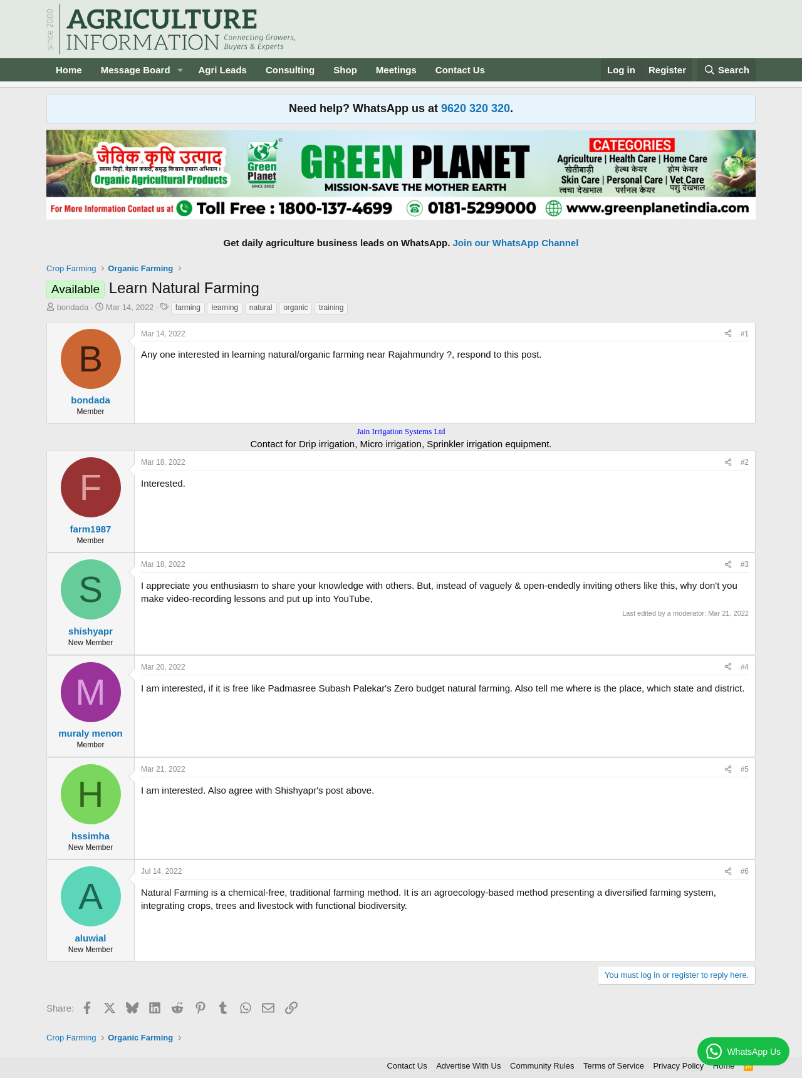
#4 (745, 667)
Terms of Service (613, 1065)
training (331, 307)
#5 (745, 769)
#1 (745, 333)
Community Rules (542, 1065)
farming (187, 307)
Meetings (396, 70)
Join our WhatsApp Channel (516, 242)
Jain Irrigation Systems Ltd (401, 431)
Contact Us (460, 70)
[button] (180, 69)
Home (69, 70)
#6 (745, 871)
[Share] (728, 334)
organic (295, 307)
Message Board (135, 70)
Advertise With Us (468, 1065)
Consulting (290, 70)
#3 (745, 564)
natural (261, 307)
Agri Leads (222, 70)
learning (224, 307)
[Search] (726, 69)
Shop (345, 70)
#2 (745, 462)
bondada (73, 307)
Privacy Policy (678, 1065)
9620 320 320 (475, 108)
